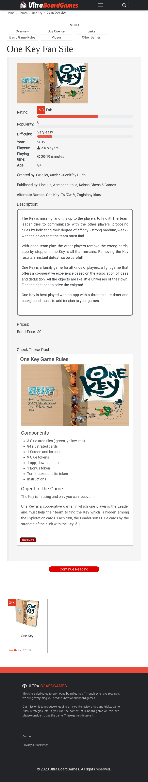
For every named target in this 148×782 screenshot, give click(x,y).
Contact (27, 736)
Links (91, 31)
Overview (22, 31)
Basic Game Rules (22, 37)
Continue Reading (74, 569)
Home (10, 13)
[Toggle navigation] (100, 5)
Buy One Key (57, 31)
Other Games (91, 37)
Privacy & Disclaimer (35, 745)
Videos (57, 37)
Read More (28, 539)
